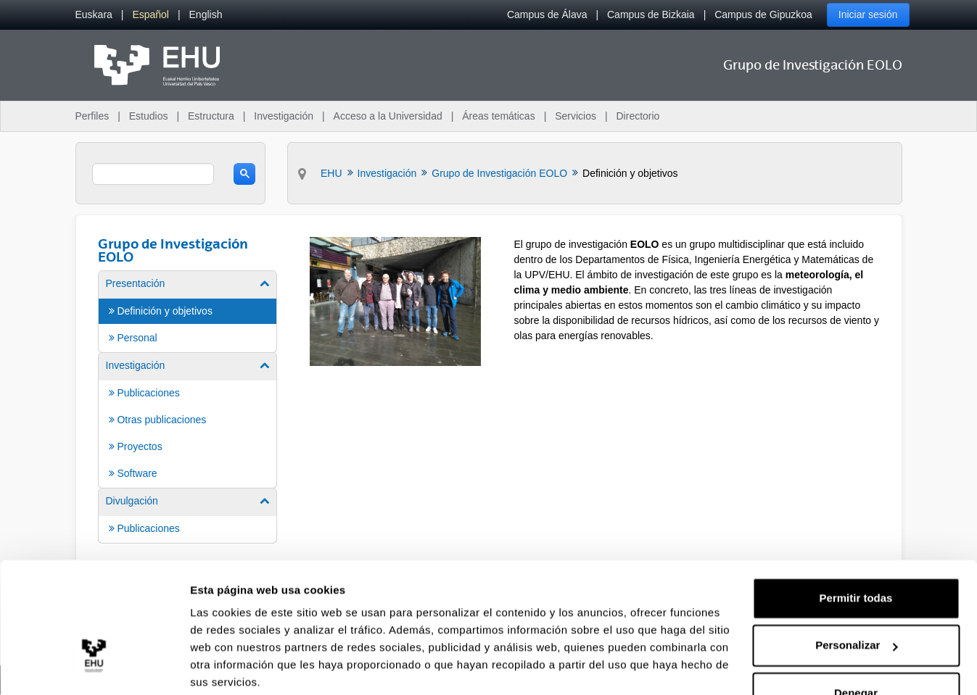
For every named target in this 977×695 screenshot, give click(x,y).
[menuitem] (94, 15)
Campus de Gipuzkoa (763, 14)
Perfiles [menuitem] (92, 116)
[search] (153, 174)
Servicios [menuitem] (575, 116)
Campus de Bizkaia (651, 14)
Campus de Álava (547, 14)
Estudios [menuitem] (148, 116)
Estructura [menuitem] (211, 116)
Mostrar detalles (232, 666)
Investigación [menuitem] (283, 116)
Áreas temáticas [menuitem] (498, 116)
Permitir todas (856, 542)
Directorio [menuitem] (638, 116)
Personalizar (856, 589)
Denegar (856, 637)
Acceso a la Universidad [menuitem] (388, 116)
